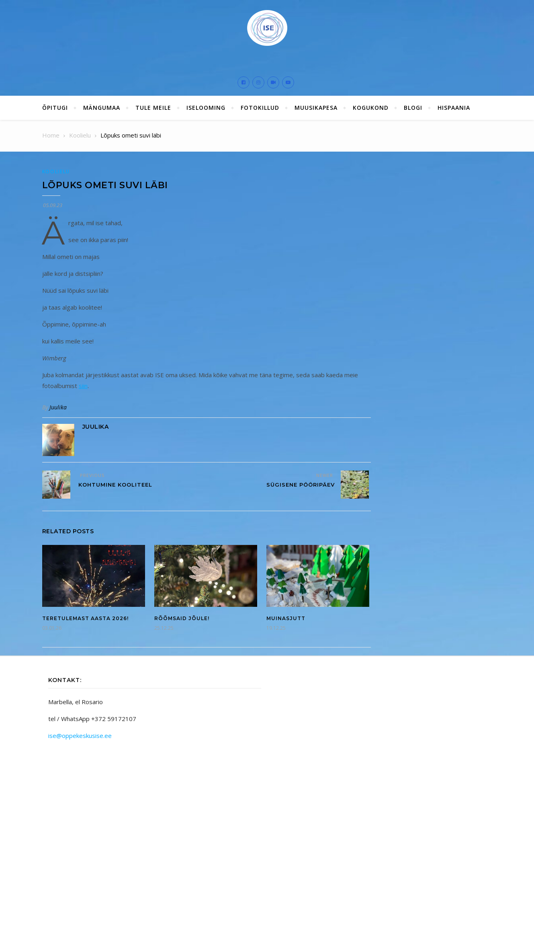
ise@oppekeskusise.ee (80, 736)
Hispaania (454, 107)
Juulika (58, 407)
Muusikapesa (316, 107)
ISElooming (205, 107)
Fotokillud (260, 107)
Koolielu (56, 171)
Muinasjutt (285, 618)
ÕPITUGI (55, 107)
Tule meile (153, 107)
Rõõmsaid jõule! (181, 618)
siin (83, 386)
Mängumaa (101, 107)
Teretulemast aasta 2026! (85, 618)
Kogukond (371, 107)
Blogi (413, 107)
